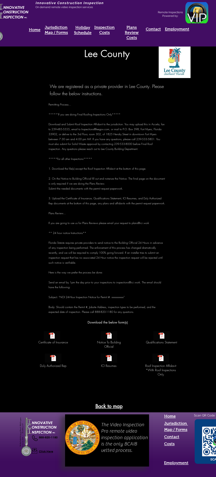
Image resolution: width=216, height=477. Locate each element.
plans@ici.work (140, 223)
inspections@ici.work (128, 282)
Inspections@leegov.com (95, 129)
